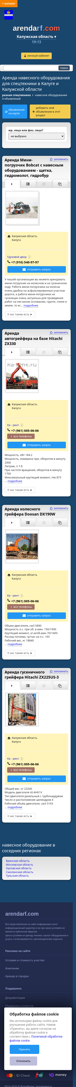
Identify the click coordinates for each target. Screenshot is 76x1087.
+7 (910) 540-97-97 (25, 262)
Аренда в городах (17, 976)
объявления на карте (16, 111)
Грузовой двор (17, 257)
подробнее (31, 305)
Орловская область (19, 868)
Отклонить (23, 1061)
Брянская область (18, 861)
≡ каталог (8, 3)
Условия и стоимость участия (24, 960)
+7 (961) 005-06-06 (25, 430)
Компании (12, 968)
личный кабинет (38, 55)
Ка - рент (13, 425)
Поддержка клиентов (19, 1006)
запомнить (58, 159)
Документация (15, 998)
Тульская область (17, 875)
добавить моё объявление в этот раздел (48, 111)
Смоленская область (19, 872)
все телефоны (23, 436)
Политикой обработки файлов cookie (36, 1038)
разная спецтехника (16, 95)
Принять (24, 1049)
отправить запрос (39, 269)
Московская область (19, 864)
